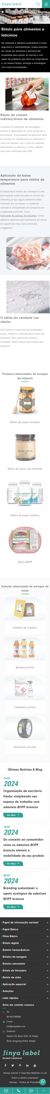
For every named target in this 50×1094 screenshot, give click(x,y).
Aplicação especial (14, 984)
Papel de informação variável (20, 922)
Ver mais (13, 814)
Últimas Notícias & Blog (25, 769)
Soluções (17, 12)
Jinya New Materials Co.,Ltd (34, 1073)
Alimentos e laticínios (36, 12)
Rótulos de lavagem (15, 957)
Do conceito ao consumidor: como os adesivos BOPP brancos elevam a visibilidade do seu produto (23, 848)
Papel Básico (10, 929)
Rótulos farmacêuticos (16, 950)
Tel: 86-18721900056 (12, 1014)
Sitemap (13, 1082)
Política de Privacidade (30, 1082)
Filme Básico (10, 936)
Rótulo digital (11, 943)
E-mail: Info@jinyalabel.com (14, 1024)
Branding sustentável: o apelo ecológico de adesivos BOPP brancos (24, 894)
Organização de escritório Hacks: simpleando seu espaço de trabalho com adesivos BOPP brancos (22, 799)
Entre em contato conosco (18, 1005)
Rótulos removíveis (14, 964)
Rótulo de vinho (12, 977)
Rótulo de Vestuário (14, 970)
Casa (7, 12)
